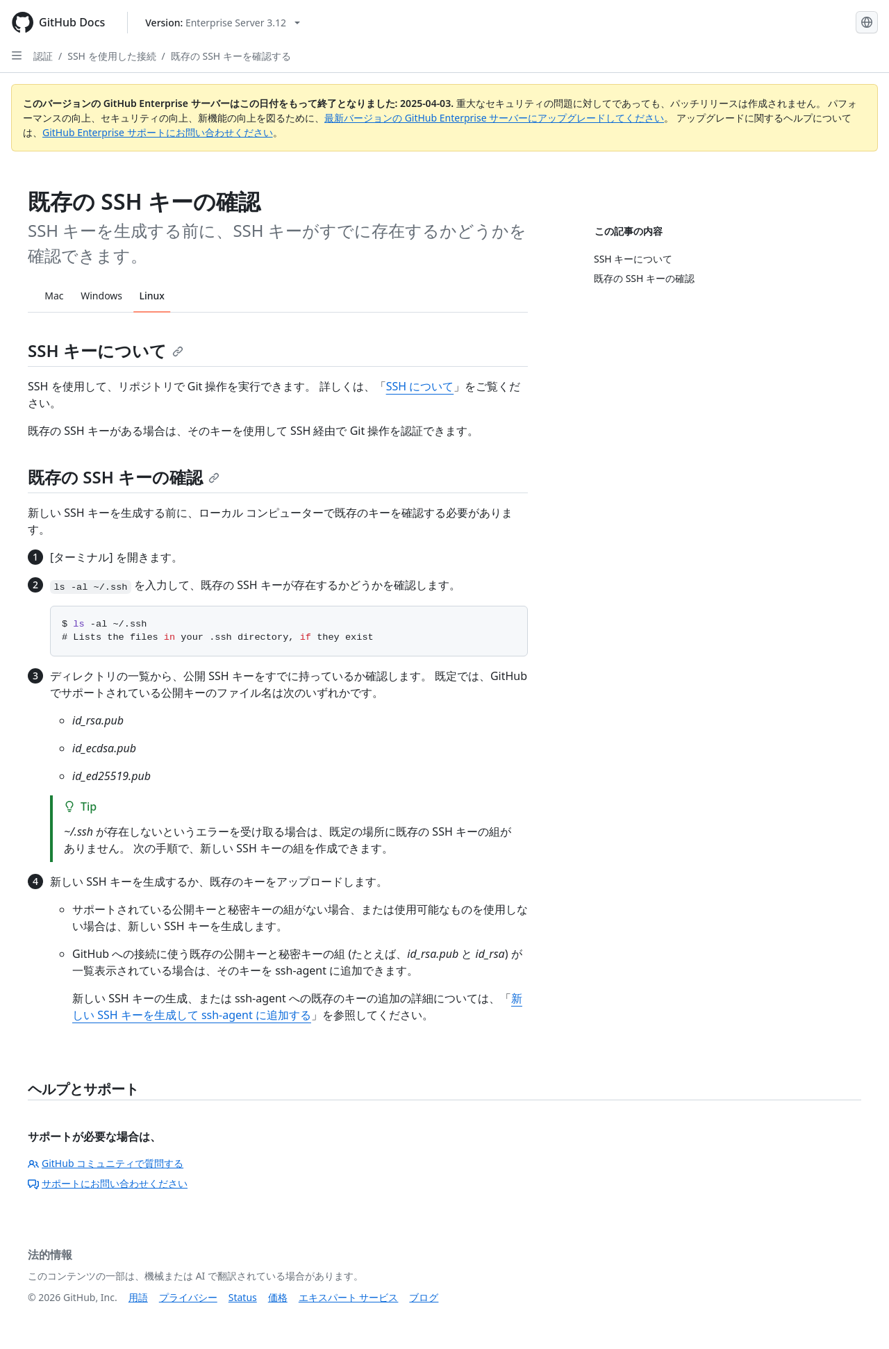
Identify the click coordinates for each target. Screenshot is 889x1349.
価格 (278, 1297)
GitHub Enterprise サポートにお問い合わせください (157, 132)
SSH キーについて (105, 350)
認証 (43, 56)
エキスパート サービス (349, 1297)
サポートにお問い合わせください (108, 1183)
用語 (138, 1297)
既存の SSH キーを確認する (231, 56)
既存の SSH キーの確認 (123, 476)
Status (243, 1297)
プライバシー (188, 1297)
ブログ (423, 1297)
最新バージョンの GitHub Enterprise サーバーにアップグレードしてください (494, 117)
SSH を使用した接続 (111, 56)
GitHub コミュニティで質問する (105, 1163)
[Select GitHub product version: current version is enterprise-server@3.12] (222, 22)
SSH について (420, 386)
